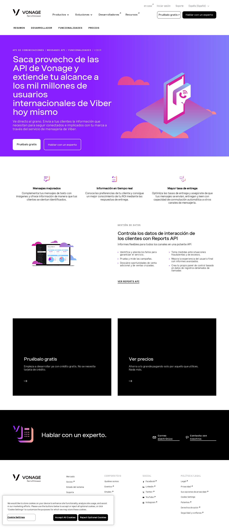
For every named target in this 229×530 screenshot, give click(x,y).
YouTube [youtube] (150, 497)
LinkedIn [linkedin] (149, 487)
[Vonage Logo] (27, 13)
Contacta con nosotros (198, 437)
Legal (183, 481)
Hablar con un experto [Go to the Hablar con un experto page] (199, 14)
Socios (69, 482)
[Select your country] (198, 6)
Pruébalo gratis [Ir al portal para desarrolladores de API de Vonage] (27, 144)
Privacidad (186, 487)
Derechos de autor (189, 508)
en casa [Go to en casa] (148, 6)
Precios (93, 28)
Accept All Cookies (65, 517)
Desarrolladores (109, 14)
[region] (58, 510)
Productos (59, 14)
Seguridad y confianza (191, 513)
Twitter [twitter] (149, 492)
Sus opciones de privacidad (193, 492)
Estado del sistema (75, 487)
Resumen (19, 28)
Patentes (185, 502)
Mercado (70, 477)
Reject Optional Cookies (93, 517)
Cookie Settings (188, 497)
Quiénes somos (111, 481)
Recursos (131, 14)
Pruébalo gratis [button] (168, 14)
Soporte (70, 492)
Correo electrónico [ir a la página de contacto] (165, 437)
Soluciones (82, 14)
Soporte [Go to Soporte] (180, 6)
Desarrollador (41, 28)
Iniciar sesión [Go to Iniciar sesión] (163, 6)
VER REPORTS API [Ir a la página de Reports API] (128, 281)
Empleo (107, 492)
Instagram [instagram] (150, 502)
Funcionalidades (70, 28)
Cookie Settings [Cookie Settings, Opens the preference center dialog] (16, 517)
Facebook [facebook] (150, 481)
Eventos (108, 487)
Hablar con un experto (62, 144)
